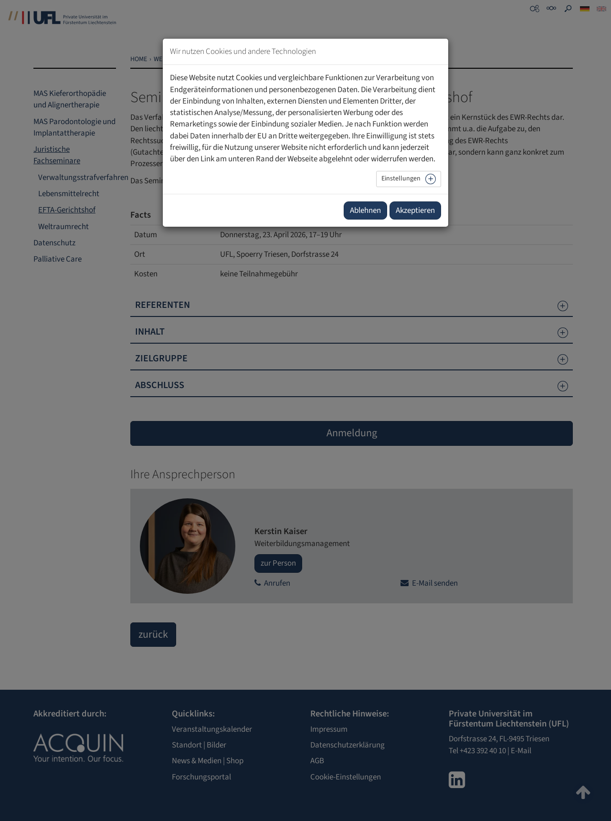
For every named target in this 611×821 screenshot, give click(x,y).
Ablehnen (365, 210)
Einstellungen (401, 178)
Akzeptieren (415, 210)
